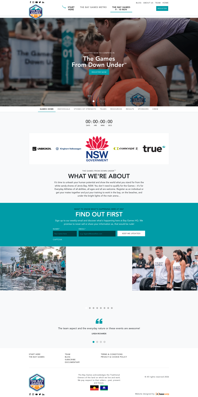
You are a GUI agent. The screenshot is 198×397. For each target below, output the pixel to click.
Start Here (34, 354)
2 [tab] (97, 101)
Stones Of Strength (85, 109)
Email (82, 229)
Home (165, 3)
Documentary (72, 362)
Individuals (63, 109)
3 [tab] (101, 101)
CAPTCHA (57, 240)
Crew (155, 109)
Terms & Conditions (112, 354)
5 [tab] (101, 308)
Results (130, 109)
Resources (116, 109)
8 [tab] (112, 308)
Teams (103, 109)
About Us (148, 3)
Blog (138, 3)
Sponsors (143, 109)
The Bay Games (37, 357)
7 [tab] (108, 308)
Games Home (47, 109)
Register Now (99, 72)
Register (162, 8)
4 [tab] (104, 101)
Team (158, 3)
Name (56, 229)
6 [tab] (104, 308)
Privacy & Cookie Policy (114, 357)
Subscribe (70, 360)
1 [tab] (93, 101)
